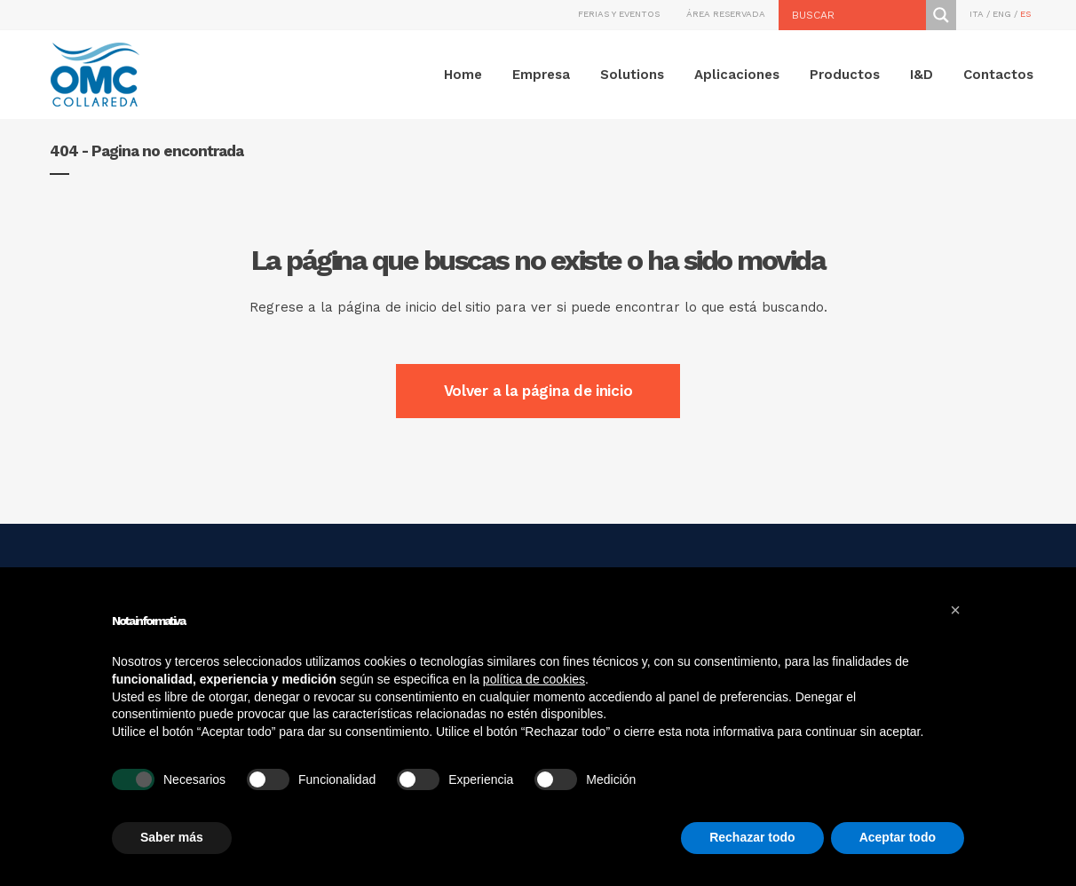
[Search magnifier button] (941, 15)
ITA (976, 14)
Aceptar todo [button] (897, 837)
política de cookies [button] (534, 679)
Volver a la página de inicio (538, 390)
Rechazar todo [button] (752, 837)
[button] (955, 610)
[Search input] (857, 15)
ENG (1002, 14)
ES (1025, 14)
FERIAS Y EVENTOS (619, 14)
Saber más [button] (171, 837)
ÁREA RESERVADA (725, 14)
